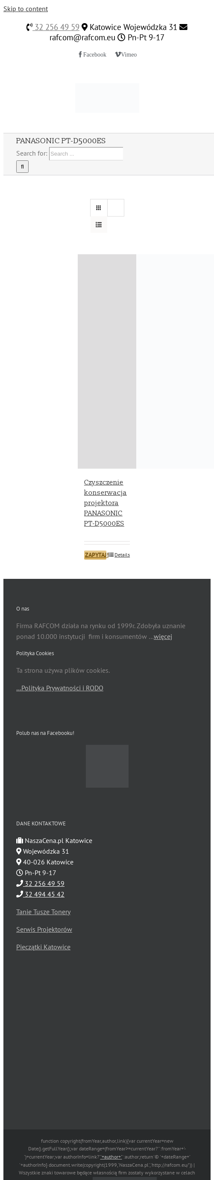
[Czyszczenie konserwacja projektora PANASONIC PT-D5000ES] (107, 361)
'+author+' (111, 1156)
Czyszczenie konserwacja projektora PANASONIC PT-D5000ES (105, 503)
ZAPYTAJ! (96, 555)
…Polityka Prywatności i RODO (59, 687)
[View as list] (99, 224)
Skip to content (25, 8)
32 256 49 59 (55, 27)
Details (122, 554)
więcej (163, 636)
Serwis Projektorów (44, 929)
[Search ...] (86, 153)
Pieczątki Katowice (43, 946)
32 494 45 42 (40, 894)
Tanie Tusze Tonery (43, 911)
